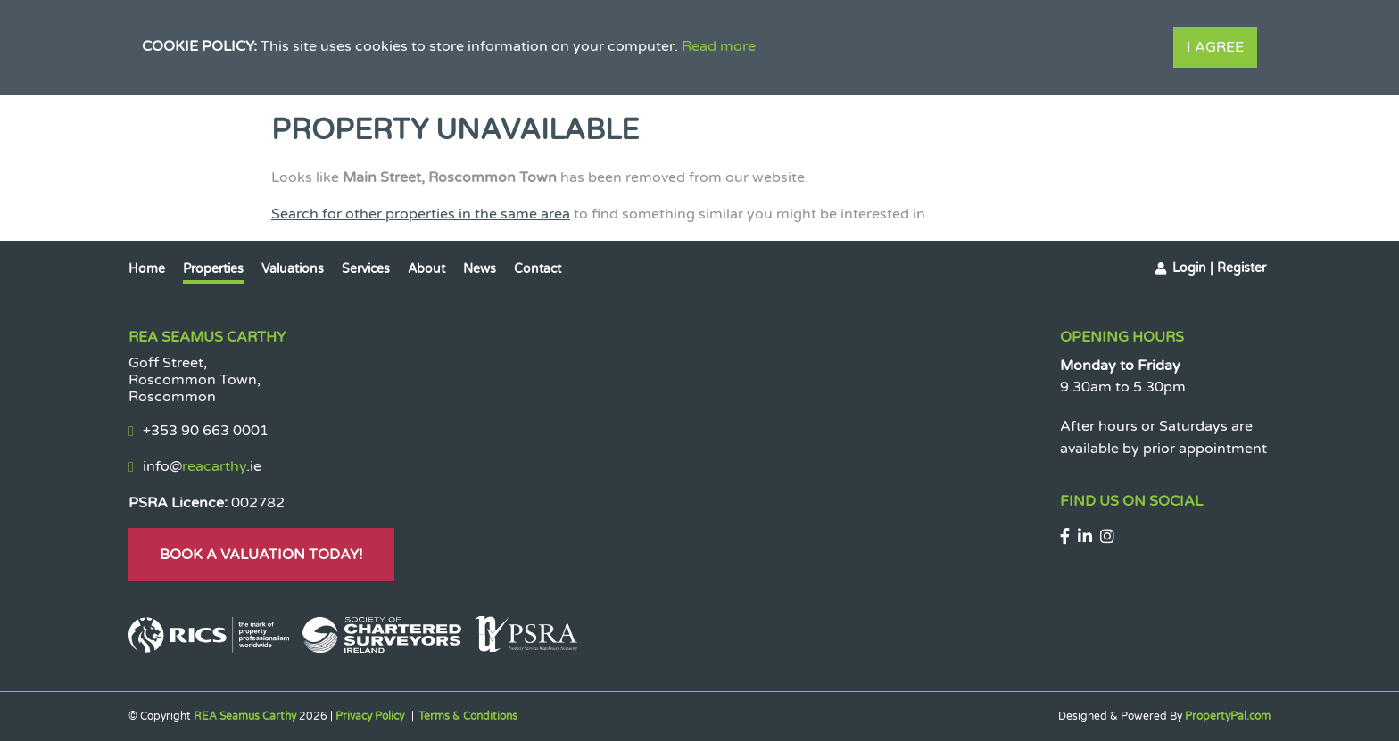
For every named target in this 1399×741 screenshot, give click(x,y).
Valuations (292, 268)
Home (146, 268)
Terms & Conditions (467, 716)
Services (366, 268)
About (426, 268)
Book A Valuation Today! (261, 555)
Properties (213, 268)
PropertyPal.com (1228, 716)
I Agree (1215, 47)
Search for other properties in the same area (420, 214)
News (479, 268)
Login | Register (1219, 268)
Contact (537, 268)
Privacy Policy (369, 716)
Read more (719, 46)
